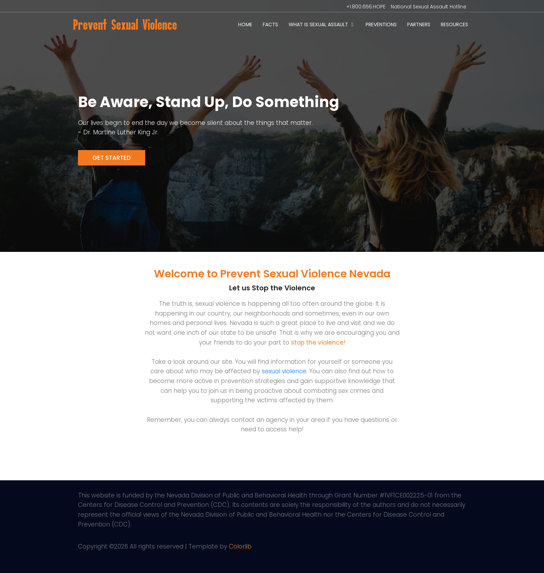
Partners (418, 24)
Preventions (381, 24)
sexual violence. (285, 371)
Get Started (111, 158)
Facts (270, 24)
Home (245, 24)
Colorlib (240, 546)
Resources (454, 24)
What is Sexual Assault (318, 24)
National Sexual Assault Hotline (428, 6)
